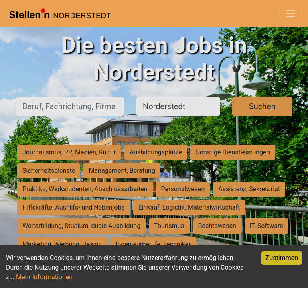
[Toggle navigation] (290, 14)
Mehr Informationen (44, 277)
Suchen (262, 106)
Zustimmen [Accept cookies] (281, 258)
